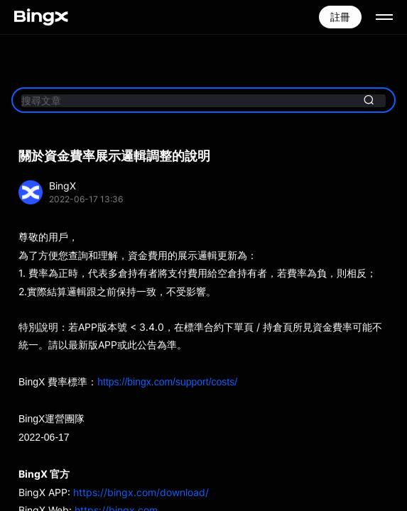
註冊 (340, 17)
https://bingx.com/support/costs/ (167, 382)
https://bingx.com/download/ (141, 492)
